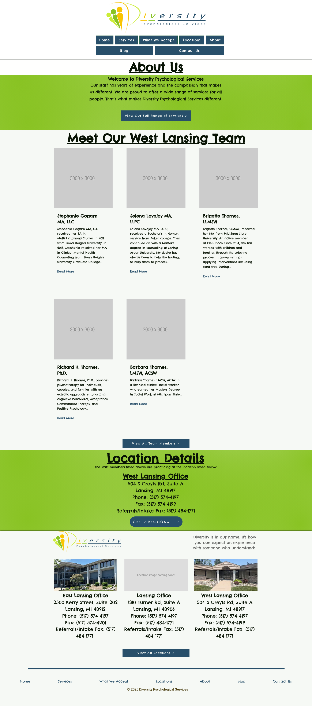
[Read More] (65, 271)
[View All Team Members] (156, 443)
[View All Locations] (156, 653)
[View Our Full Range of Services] (156, 115)
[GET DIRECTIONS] (156, 521)
